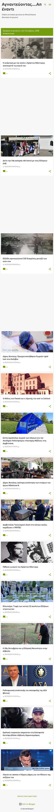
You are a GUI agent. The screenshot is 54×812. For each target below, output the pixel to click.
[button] (49, 73)
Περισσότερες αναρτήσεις (27, 796)
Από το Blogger (27, 804)
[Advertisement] (27, 107)
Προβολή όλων (8, 33)
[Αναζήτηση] (45, 4)
